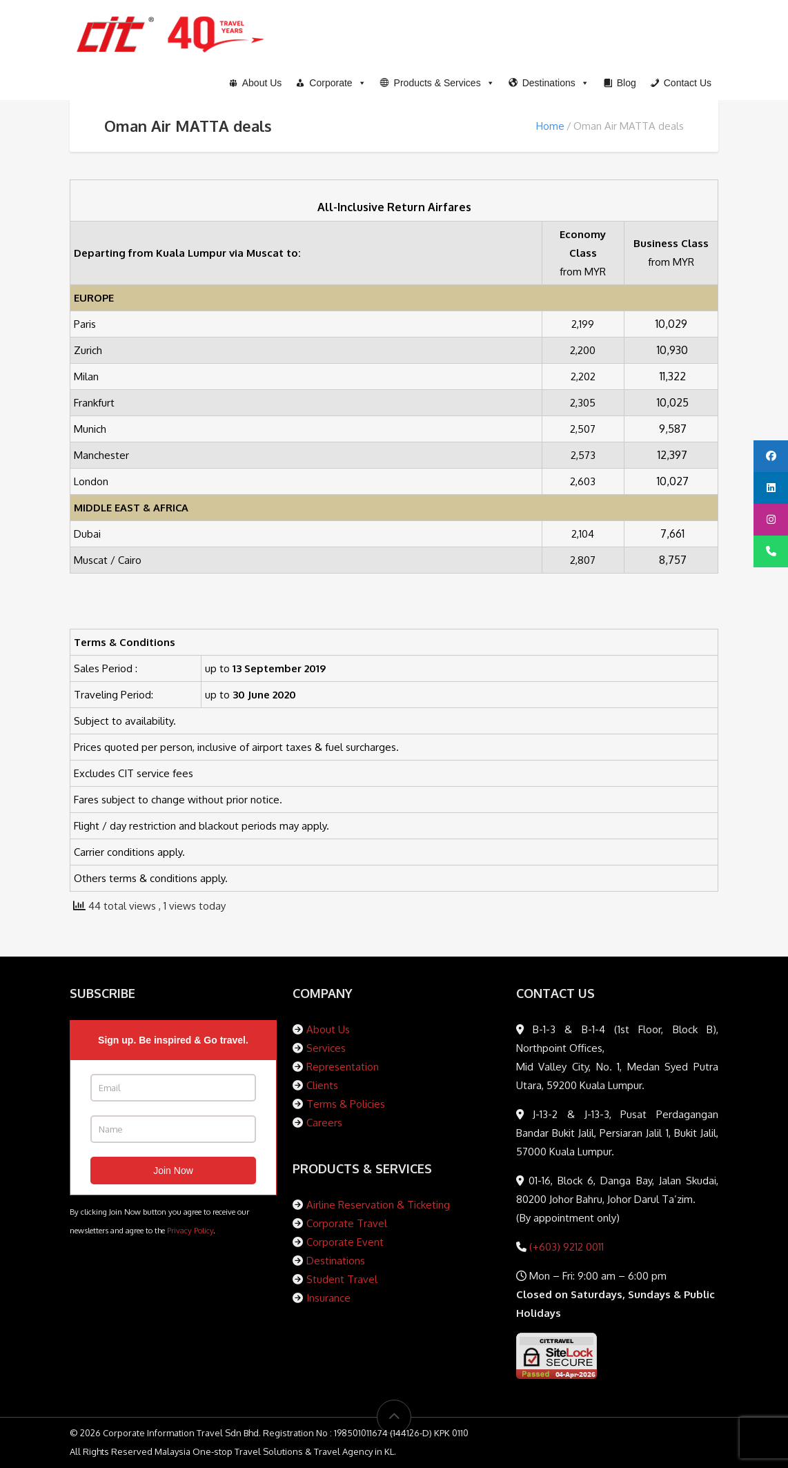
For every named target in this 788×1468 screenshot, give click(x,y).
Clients (322, 1085)
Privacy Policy (190, 1230)
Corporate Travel (346, 1223)
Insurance (328, 1297)
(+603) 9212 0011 (565, 1246)
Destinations (335, 1260)
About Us (328, 1029)
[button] (437, 83)
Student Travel (341, 1279)
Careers (324, 1122)
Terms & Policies (345, 1103)
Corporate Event (345, 1242)
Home (550, 126)
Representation (342, 1066)
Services (326, 1048)
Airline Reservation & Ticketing (378, 1204)
